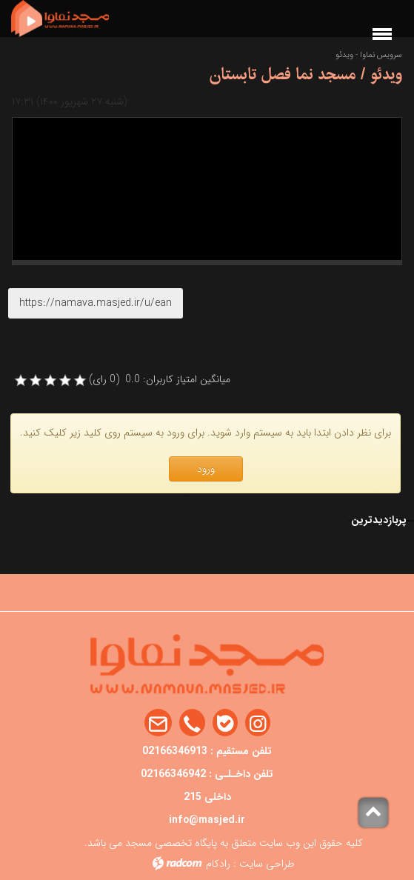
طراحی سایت (267, 864)
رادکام (218, 864)
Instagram (258, 723)
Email (158, 723)
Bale (225, 723)
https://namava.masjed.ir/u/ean (95, 303)
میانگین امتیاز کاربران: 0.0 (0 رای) (159, 379)
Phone (192, 723)
